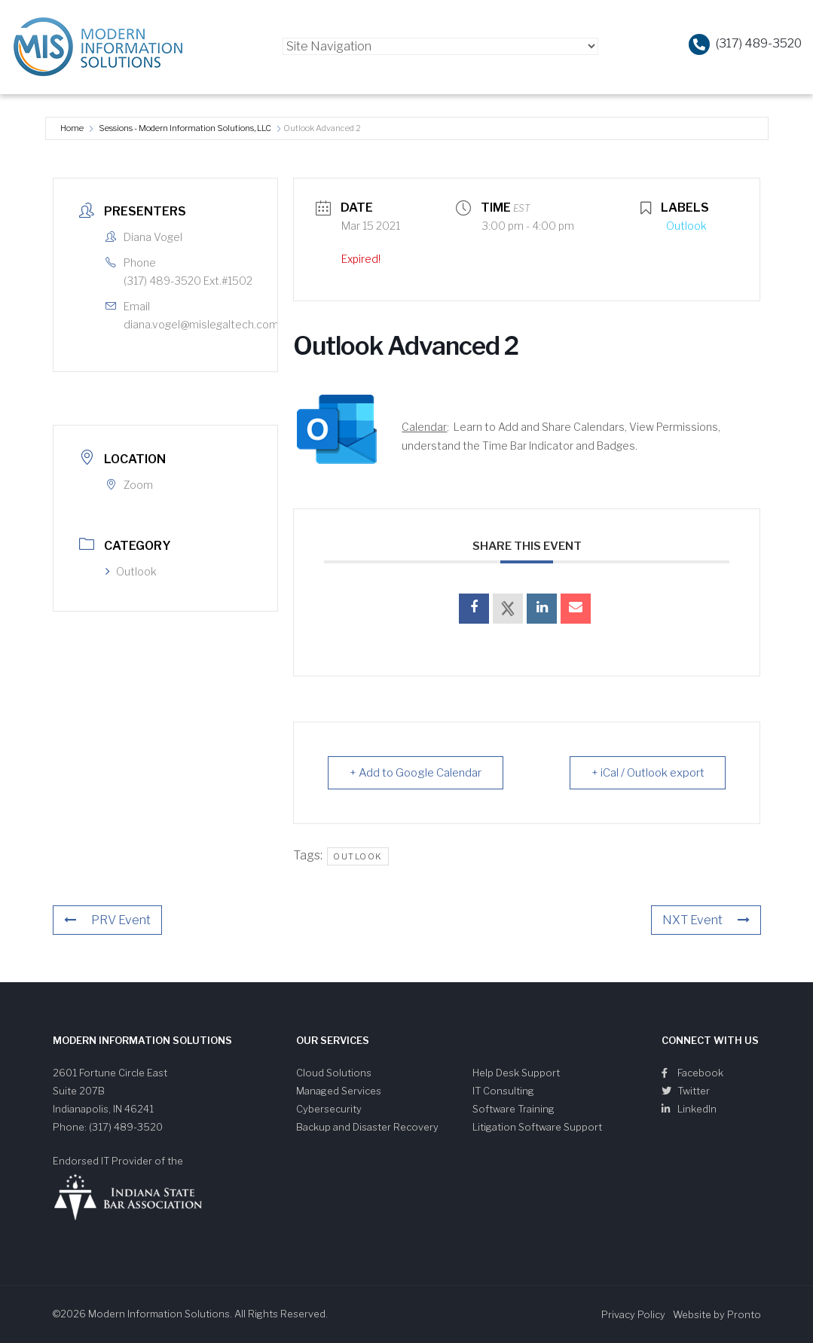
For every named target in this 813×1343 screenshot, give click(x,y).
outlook (358, 856)
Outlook (131, 571)
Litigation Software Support (537, 1127)
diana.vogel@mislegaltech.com (201, 324)
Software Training (513, 1109)
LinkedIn (689, 1109)
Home (72, 128)
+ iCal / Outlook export (647, 773)
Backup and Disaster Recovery (367, 1127)
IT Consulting (503, 1091)
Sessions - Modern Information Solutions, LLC (185, 128)
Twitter (686, 1091)
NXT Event (706, 920)
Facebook (692, 1073)
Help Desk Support (516, 1073)
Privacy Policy (633, 1314)
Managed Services (338, 1091)
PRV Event (107, 920)
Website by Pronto (717, 1314)
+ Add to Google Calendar (415, 773)
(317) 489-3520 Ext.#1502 (188, 280)
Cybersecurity (329, 1109)
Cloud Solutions (333, 1073)
